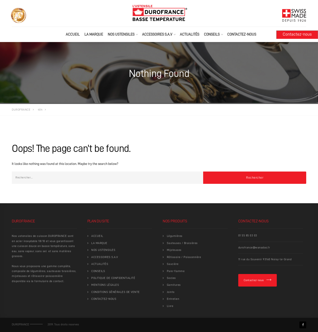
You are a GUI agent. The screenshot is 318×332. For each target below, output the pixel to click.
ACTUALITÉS (189, 34)
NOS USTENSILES (121, 34)
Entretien (173, 298)
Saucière (173, 263)
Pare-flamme (176, 271)
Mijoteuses (174, 249)
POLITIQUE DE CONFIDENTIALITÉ (113, 277)
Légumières (175, 235)
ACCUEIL (73, 34)
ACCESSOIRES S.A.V (157, 34)
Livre (170, 305)
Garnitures (174, 284)
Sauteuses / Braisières (182, 243)
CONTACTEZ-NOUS (241, 34)
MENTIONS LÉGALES (105, 284)
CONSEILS (212, 34)
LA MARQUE (93, 34)
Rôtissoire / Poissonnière (184, 257)
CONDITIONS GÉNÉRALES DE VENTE (115, 291)
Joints (171, 291)
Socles (171, 277)
